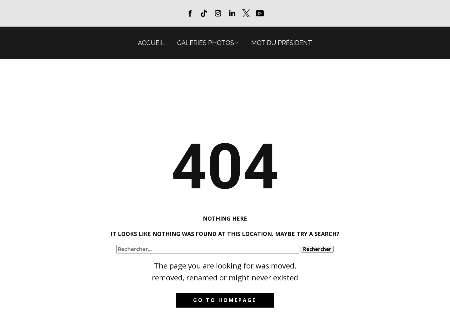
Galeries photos (205, 43)
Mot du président (281, 43)
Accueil (151, 43)
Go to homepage (224, 300)
